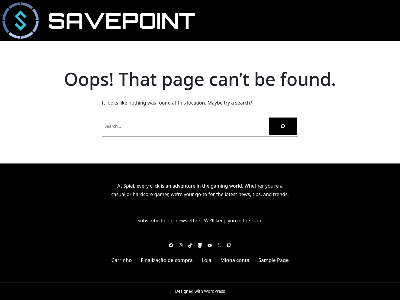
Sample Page (273, 259)
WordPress (214, 291)
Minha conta (234, 259)
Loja (206, 259)
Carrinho (121, 259)
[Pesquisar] (283, 126)
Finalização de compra (167, 259)
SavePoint (121, 20)
